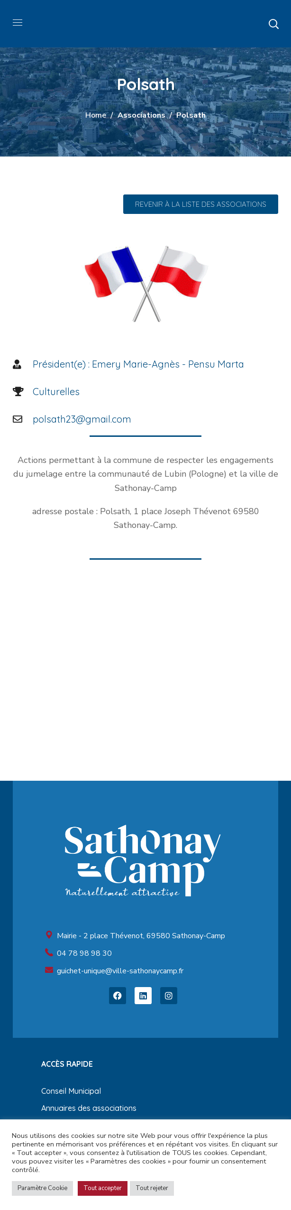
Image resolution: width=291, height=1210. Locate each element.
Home (95, 115)
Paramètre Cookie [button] (42, 1188)
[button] (273, 23)
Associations (141, 115)
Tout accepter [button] (102, 1188)
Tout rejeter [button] (152, 1188)
